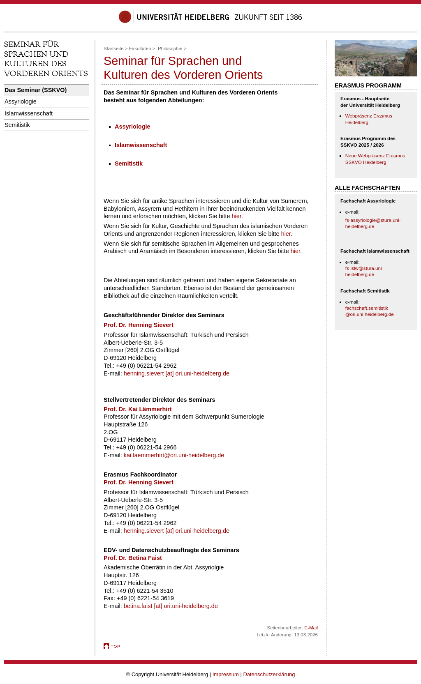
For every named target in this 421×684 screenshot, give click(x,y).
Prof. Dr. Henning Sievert (138, 482)
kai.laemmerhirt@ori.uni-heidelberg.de (174, 455)
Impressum (226, 674)
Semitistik (17, 125)
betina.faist (139, 606)
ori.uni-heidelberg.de (191, 606)
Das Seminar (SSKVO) (36, 90)
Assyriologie (21, 101)
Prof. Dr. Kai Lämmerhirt (138, 409)
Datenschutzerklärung (269, 674)
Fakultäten (140, 48)
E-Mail (311, 627)
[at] (159, 606)
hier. (237, 216)
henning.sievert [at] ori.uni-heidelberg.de (176, 373)
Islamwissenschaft (29, 113)
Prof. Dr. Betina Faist (133, 558)
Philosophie (170, 48)
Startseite (114, 48)
